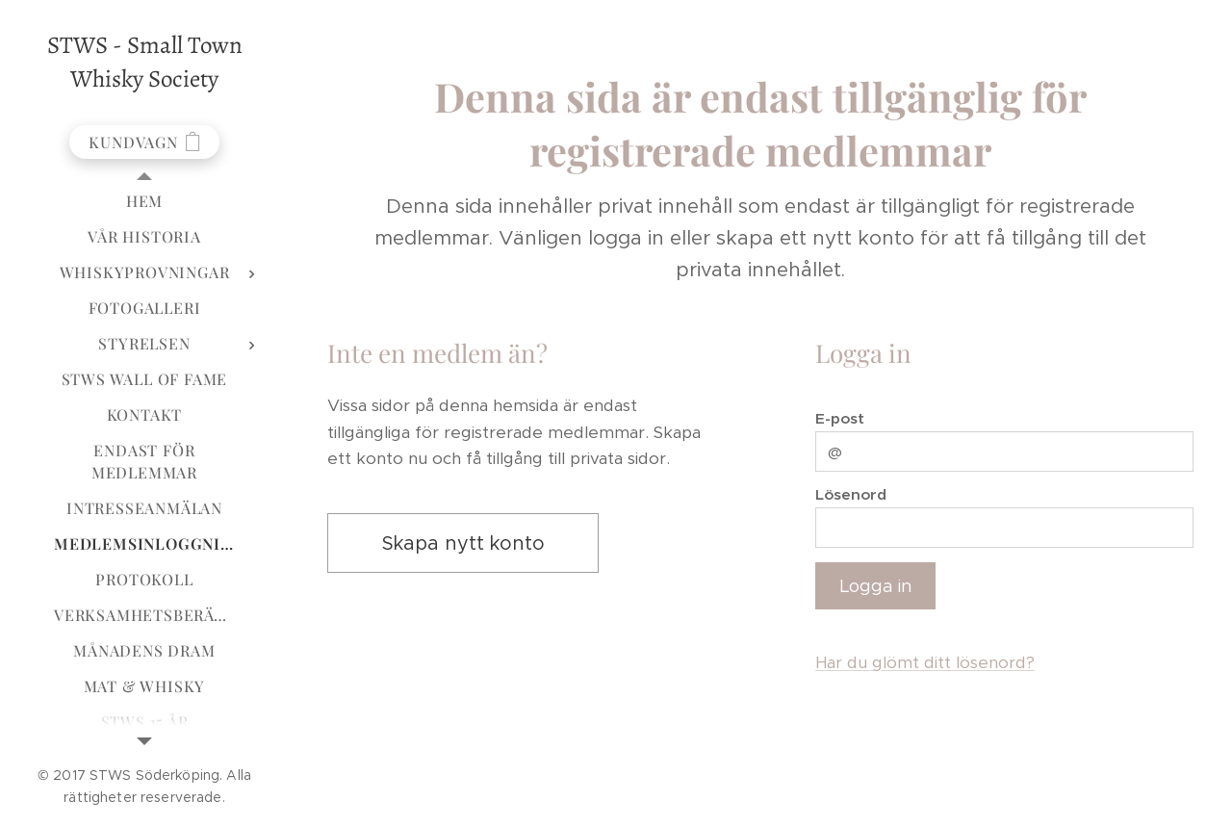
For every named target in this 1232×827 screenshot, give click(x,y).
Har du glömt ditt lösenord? (925, 662)
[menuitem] (144, 201)
